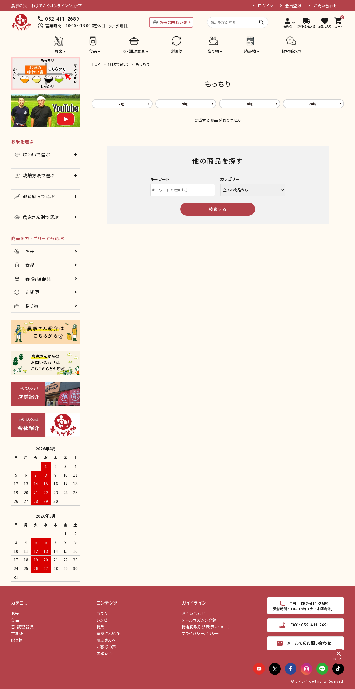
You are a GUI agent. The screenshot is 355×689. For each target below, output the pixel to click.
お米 (58, 51)
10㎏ (249, 103)
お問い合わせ (325, 6)
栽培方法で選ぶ (34, 175)
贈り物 (213, 51)
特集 (101, 627)
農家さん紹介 (108, 633)
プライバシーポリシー (200, 633)
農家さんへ (106, 640)
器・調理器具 (134, 51)
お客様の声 (291, 51)
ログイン (265, 6)
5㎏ (185, 103)
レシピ (102, 620)
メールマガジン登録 (199, 620)
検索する (218, 209)
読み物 (250, 51)
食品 (93, 51)
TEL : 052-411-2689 (304, 606)
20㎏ (312, 103)
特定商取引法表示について (205, 627)
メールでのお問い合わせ (304, 643)
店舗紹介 (105, 653)
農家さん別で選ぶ (36, 217)
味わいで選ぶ (32, 154)
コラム (102, 613)
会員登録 (293, 6)
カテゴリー (230, 179)
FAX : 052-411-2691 (303, 625)
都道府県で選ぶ (34, 196)
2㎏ (121, 103)
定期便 (176, 51)
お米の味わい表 (170, 22)
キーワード (160, 179)
